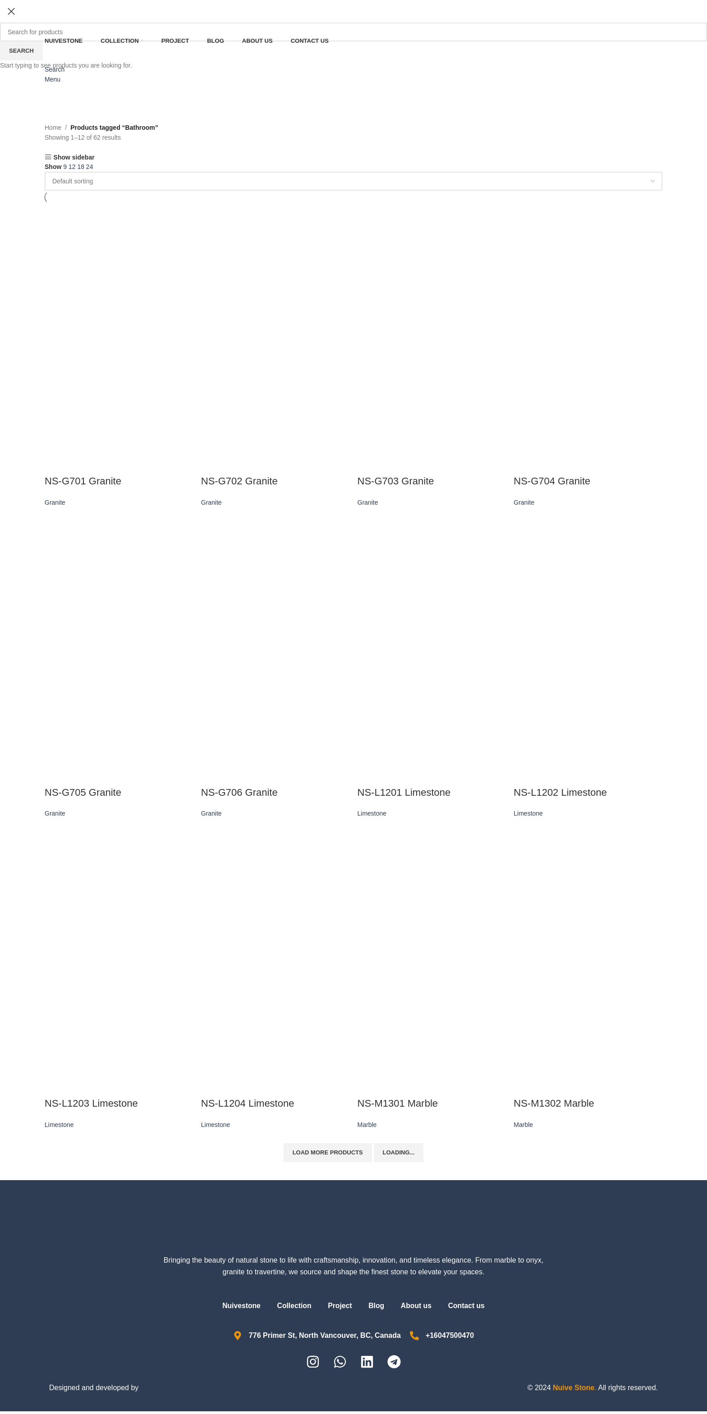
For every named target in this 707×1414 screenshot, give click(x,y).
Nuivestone (236, 1308)
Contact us (471, 1308)
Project (339, 1308)
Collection (291, 1308)
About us (419, 1308)
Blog (377, 1308)
